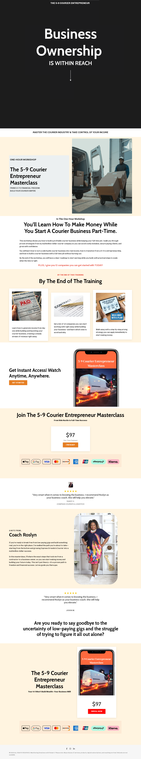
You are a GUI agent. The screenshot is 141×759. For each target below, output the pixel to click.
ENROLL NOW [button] (96, 711)
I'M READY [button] (70, 445)
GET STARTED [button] (18, 383)
